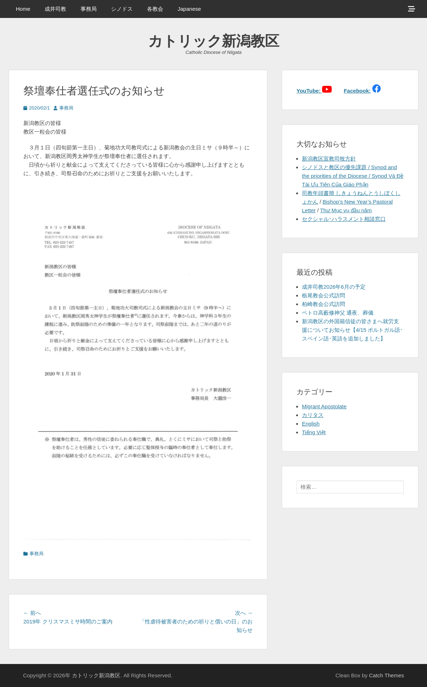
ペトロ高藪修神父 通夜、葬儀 (337, 313)
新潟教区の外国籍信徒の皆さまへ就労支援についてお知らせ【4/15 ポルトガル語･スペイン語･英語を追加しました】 (352, 330)
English (311, 424)
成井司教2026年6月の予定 (334, 287)
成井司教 (55, 9)
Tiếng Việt (314, 432)
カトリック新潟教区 (213, 41)
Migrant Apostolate (324, 406)
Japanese (189, 9)
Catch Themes (386, 675)
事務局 (89, 9)
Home (23, 9)
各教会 (155, 9)
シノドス (122, 9)
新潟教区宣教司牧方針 (329, 158)
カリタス (312, 415)
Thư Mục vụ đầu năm (346, 210)
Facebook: (357, 91)
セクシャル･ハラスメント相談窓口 (344, 219)
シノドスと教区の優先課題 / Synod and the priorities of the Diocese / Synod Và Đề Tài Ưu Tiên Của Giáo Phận (352, 175)
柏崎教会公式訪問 (323, 304)
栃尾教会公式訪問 (323, 295)
